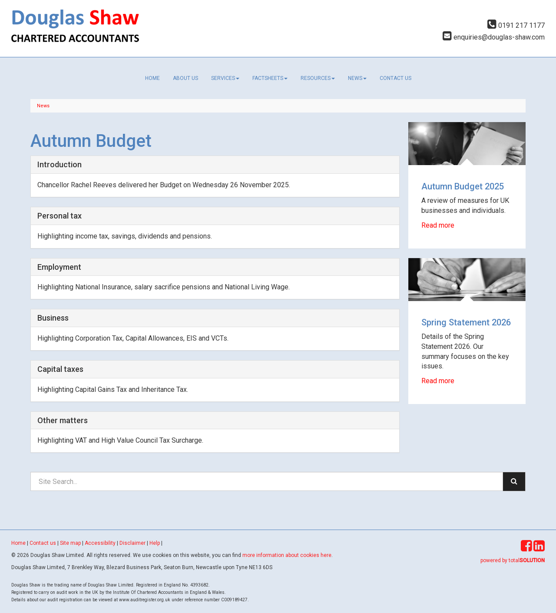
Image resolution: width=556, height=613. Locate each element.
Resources (318, 78)
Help (154, 543)
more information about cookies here (286, 555)
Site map (70, 543)
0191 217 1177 (516, 25)
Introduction (59, 164)
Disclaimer (132, 543)
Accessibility (100, 543)
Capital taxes (60, 369)
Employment (59, 267)
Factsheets (270, 78)
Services (225, 78)
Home (152, 78)
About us (185, 78)
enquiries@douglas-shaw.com (494, 37)
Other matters (62, 420)
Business (53, 317)
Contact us (395, 78)
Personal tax (59, 215)
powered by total (512, 560)
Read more (438, 225)
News (357, 78)
